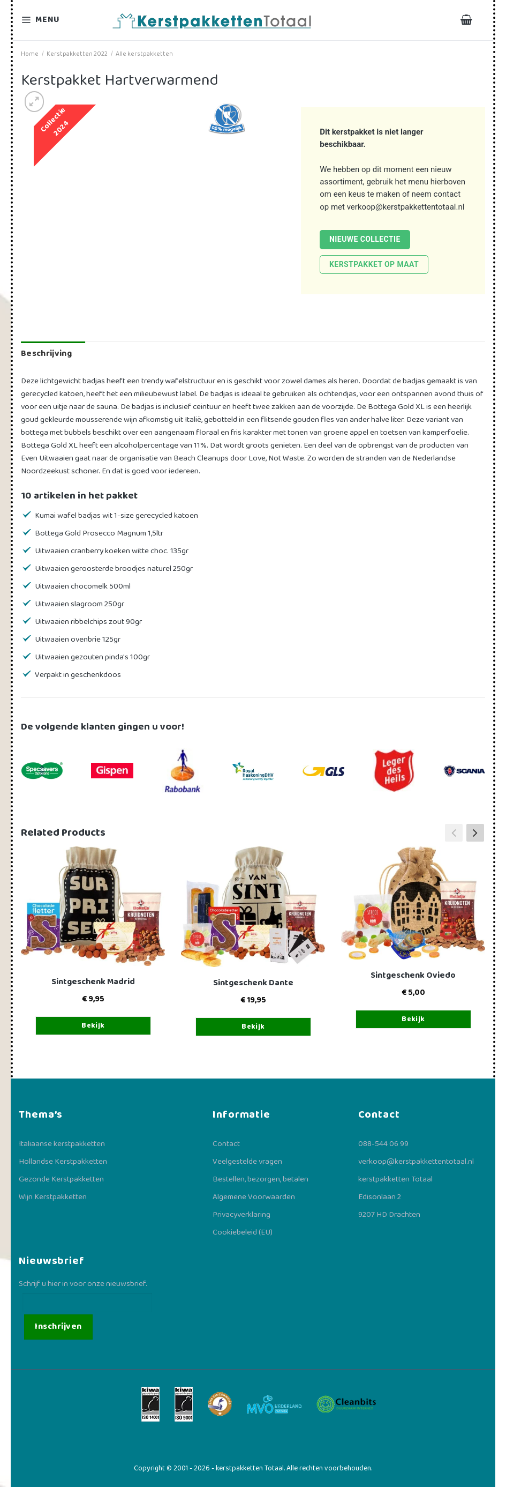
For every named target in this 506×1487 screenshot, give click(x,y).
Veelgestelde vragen (247, 1161)
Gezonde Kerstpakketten (61, 1179)
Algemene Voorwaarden (254, 1197)
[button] (475, 833)
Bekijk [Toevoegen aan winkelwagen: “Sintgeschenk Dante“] (253, 1026)
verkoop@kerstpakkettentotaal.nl (406, 207)
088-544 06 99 (383, 1143)
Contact (226, 1143)
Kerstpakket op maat (374, 264)
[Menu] (47, 20)
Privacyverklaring (241, 1214)
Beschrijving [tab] (46, 353)
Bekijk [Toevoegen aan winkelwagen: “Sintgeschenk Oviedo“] (413, 1019)
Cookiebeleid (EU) (243, 1232)
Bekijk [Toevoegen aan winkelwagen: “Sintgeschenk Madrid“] (93, 1025)
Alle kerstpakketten (144, 54)
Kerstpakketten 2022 (77, 54)
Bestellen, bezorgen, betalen (260, 1179)
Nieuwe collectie (365, 239)
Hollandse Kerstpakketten (63, 1161)
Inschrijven (58, 1326)
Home (30, 54)
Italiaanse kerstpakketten (62, 1143)
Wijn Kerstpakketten (53, 1197)
